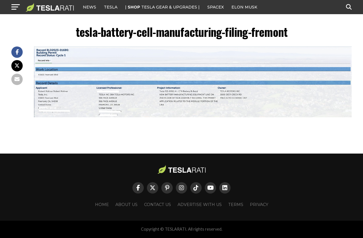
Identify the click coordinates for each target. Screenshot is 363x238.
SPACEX (215, 7)
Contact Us (157, 204)
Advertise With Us (200, 204)
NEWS (89, 7)
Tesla (110, 7)
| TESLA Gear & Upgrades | (162, 7)
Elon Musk (244, 7)
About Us (126, 204)
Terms (235, 204)
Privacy (259, 204)
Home (102, 204)
